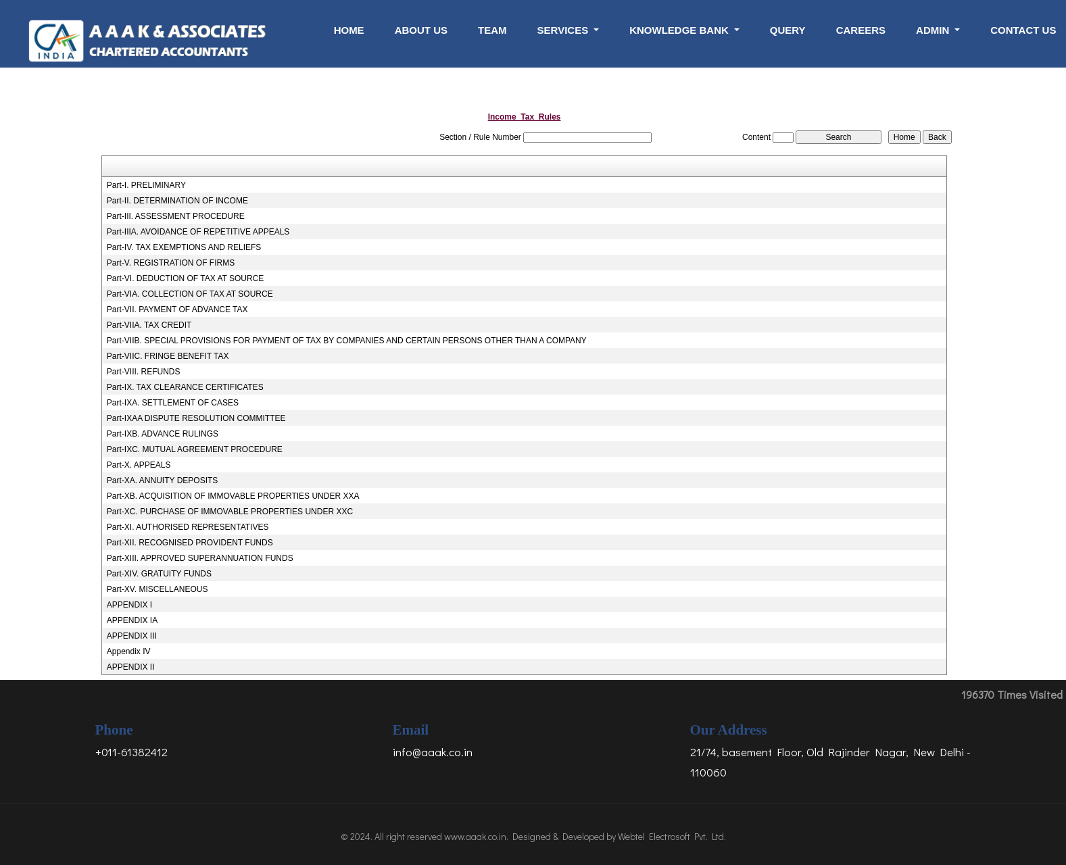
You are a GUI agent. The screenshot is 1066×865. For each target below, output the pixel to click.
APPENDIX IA (132, 620)
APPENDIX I (129, 605)
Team (492, 30)
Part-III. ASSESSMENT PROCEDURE (176, 216)
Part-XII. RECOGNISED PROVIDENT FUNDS (190, 542)
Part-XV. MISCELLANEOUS (157, 589)
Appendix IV (129, 651)
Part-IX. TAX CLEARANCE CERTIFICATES (185, 387)
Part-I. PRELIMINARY (146, 185)
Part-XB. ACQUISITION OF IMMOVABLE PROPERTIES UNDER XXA (233, 496)
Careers (861, 30)
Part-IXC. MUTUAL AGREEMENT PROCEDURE (195, 449)
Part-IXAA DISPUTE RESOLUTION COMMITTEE (196, 418)
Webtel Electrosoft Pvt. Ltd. (672, 836)
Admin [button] (934, 30)
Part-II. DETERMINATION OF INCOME (177, 200)
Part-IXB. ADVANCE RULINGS (162, 434)
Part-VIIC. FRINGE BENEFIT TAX (168, 356)
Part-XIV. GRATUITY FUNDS (159, 573)
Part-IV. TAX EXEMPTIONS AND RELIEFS (184, 247)
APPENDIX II (131, 667)
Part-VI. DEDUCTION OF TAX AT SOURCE (185, 278)
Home (349, 30)
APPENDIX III (132, 636)
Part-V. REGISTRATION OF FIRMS (171, 263)
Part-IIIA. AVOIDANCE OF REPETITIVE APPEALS (198, 232)
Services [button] (564, 30)
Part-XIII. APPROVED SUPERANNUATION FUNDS (200, 558)
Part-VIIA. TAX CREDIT (149, 325)
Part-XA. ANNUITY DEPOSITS (162, 480)
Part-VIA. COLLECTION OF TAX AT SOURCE (190, 294)
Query (788, 30)
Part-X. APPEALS (139, 465)
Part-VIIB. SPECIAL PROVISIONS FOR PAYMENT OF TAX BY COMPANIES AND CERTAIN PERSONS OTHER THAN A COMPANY (347, 340)
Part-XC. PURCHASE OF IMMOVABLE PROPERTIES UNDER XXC (230, 511)
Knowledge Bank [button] (680, 30)
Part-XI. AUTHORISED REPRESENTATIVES (188, 527)
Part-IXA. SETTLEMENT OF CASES (173, 402)
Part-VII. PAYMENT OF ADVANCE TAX (177, 309)
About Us (421, 30)
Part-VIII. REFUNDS (143, 371)
